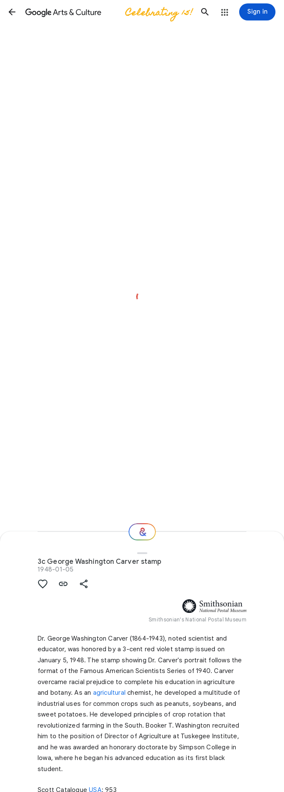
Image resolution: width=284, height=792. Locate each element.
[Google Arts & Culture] (108, 12)
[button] (12, 12)
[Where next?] (142, 531)
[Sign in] (257, 11)
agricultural (109, 692)
